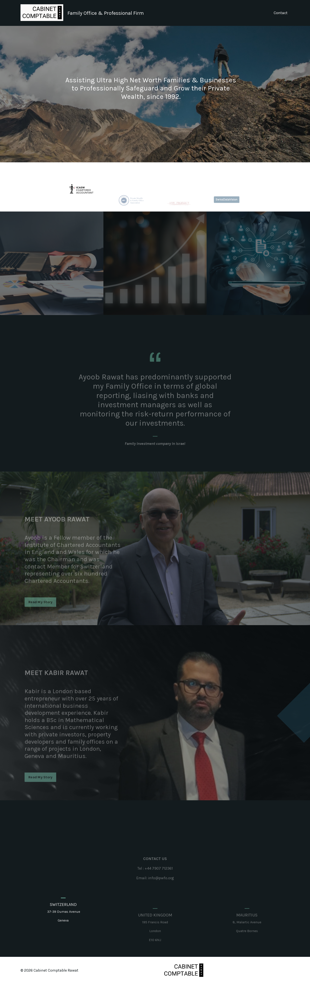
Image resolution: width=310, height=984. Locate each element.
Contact (281, 12)
